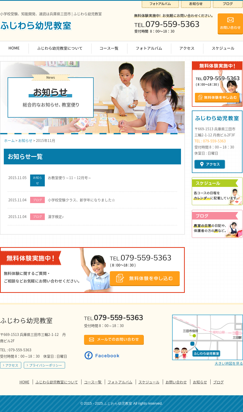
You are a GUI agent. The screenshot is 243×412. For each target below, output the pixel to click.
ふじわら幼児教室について (56, 381)
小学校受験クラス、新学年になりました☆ (81, 199)
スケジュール (148, 381)
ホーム (9, 140)
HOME (24, 381)
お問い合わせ (176, 381)
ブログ (218, 381)
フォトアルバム (120, 381)
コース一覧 (93, 381)
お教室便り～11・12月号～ (69, 177)
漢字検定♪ (56, 216)
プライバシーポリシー (45, 365)
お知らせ (25, 140)
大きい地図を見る (229, 363)
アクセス (11, 365)
